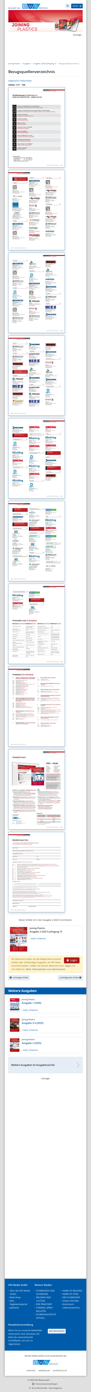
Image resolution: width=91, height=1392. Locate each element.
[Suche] (67, 6)
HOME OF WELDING (72, 1290)
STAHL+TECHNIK (70, 1300)
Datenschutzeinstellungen (47, 1384)
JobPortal (14, 1307)
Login (72, 960)
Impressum (44, 1370)
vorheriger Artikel (19, 977)
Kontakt (31, 1370)
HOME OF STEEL (70, 1294)
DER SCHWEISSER (71, 1297)
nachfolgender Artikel (70, 977)
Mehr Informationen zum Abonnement (45, 969)
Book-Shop (15, 1297)
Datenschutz (60, 1370)
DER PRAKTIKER (44, 1304)
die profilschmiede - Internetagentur (47, 1388)
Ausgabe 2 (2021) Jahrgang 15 (44, 63)
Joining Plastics (14, 63)
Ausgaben (27, 63)
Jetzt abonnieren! (56, 1330)
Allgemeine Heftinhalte (20, 80)
